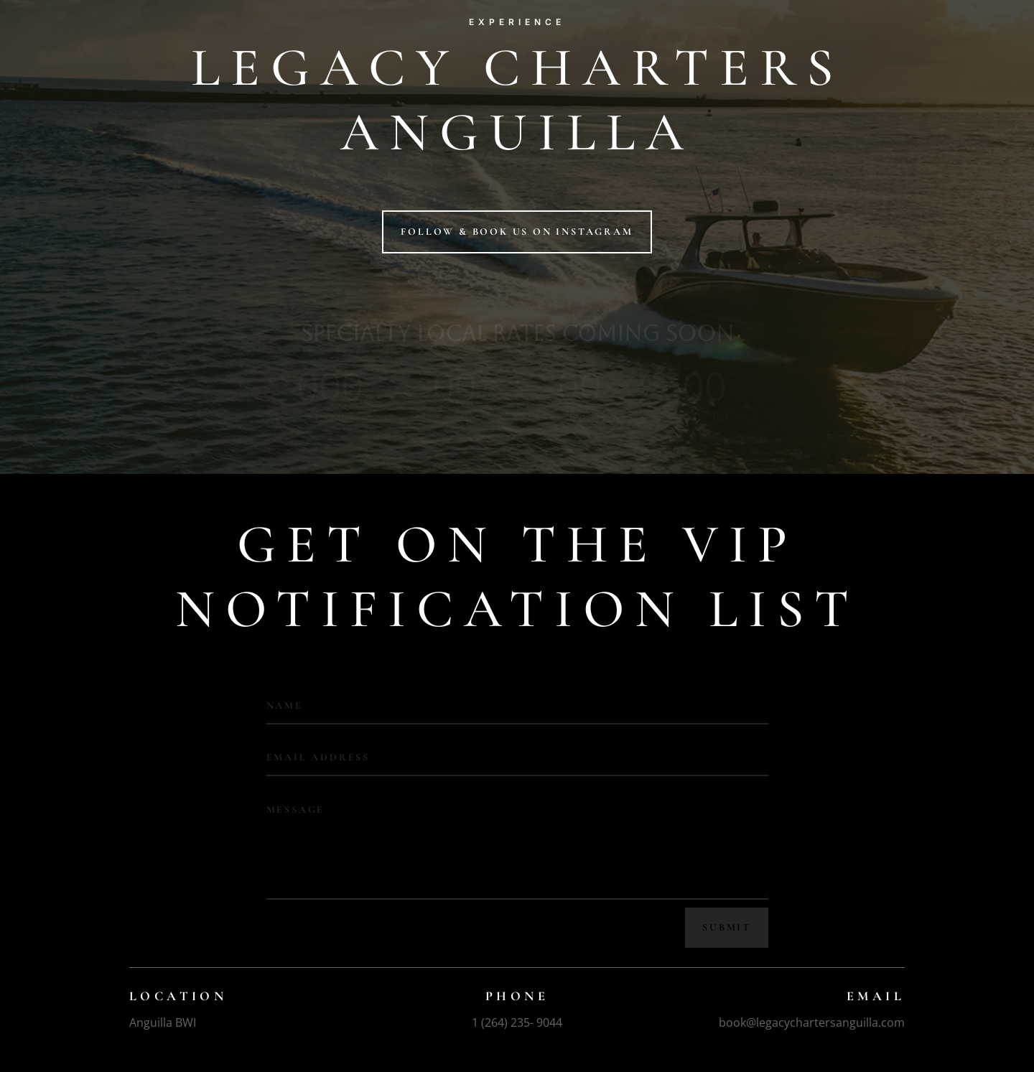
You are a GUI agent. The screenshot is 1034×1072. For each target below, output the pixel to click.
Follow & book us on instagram (517, 231)
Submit (726, 927)
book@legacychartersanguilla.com (812, 1022)
